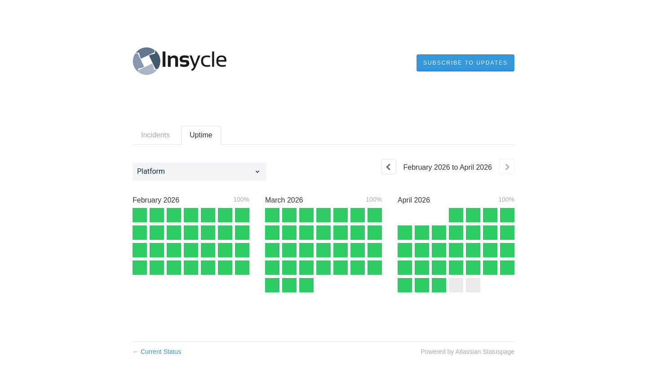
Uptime (201, 135)
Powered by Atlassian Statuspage (467, 351)
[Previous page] (388, 166)
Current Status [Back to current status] (157, 351)
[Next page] (506, 166)
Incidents (155, 135)
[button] (465, 62)
